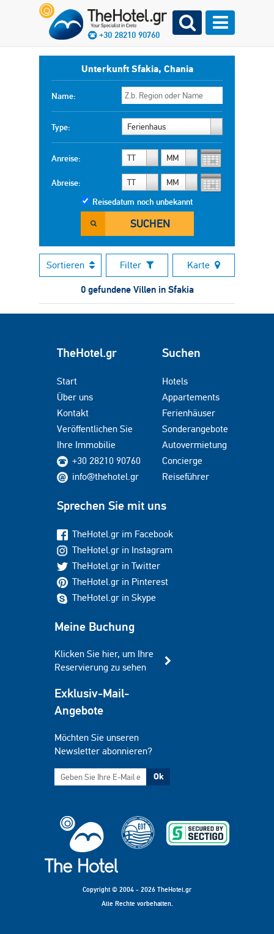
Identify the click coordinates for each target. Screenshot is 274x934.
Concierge (182, 460)
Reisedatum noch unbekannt (142, 201)
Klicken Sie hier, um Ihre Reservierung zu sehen (104, 660)
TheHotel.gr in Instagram (114, 550)
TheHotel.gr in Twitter (108, 566)
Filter (137, 265)
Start (67, 381)
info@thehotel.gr (98, 476)
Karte (203, 265)
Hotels (175, 381)
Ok (158, 776)
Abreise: (66, 182)
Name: (63, 95)
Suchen (150, 223)
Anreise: (66, 158)
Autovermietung (194, 444)
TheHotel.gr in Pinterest (112, 581)
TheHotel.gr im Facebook (115, 534)
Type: (60, 127)
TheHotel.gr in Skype (106, 597)
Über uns (75, 397)
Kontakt (73, 413)
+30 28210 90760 (106, 460)
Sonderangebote (195, 429)
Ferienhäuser (188, 413)
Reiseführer (185, 476)
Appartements (191, 397)
